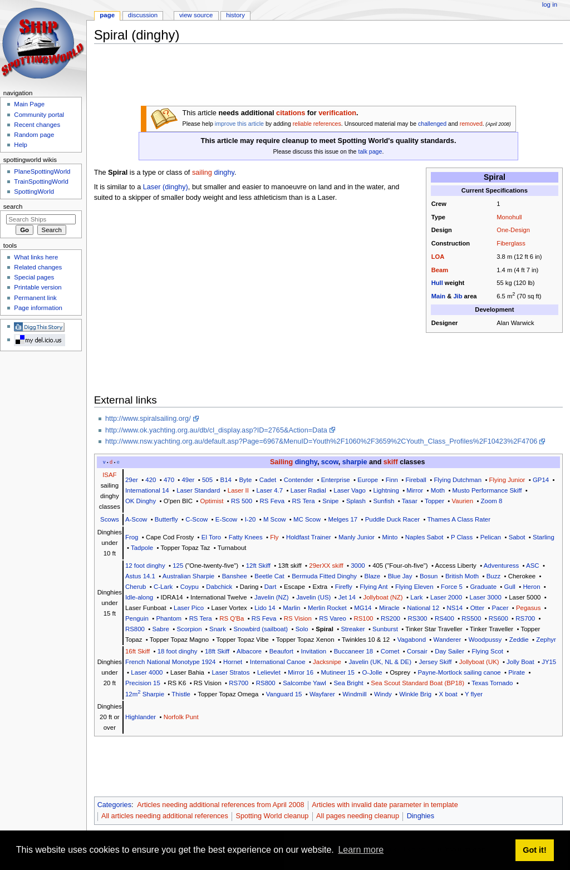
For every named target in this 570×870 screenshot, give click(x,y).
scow (329, 462)
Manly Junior (356, 537)
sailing (202, 172)
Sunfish (383, 501)
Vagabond (411, 639)
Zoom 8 (492, 501)
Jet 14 (347, 597)
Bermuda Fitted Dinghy (324, 576)
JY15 (549, 661)
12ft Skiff (258, 565)
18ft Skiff (217, 651)
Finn (392, 479)
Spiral (324, 629)
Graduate (483, 586)
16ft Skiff (137, 651)
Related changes (38, 267)
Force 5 (452, 586)
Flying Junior (507, 479)
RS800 (135, 629)
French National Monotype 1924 (170, 661)
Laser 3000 (486, 597)
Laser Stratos (230, 672)
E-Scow (226, 519)
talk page (370, 151)
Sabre (160, 629)
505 (207, 479)
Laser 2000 (446, 597)
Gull (509, 586)
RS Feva (272, 501)
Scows (109, 519)
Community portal (39, 114)
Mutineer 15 (338, 672)
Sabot (517, 537)
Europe (367, 479)
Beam (439, 270)
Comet (390, 651)
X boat (448, 694)
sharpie (354, 462)
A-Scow (136, 519)
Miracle (389, 607)
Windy (383, 694)
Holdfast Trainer (308, 537)
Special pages (34, 277)
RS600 (498, 618)
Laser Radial (308, 490)
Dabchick (219, 586)
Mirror (414, 490)
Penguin (137, 618)
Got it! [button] (534, 850)
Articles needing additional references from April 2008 (220, 805)
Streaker (353, 629)
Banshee (234, 576)
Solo (302, 629)
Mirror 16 (300, 672)
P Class (462, 537)
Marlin (291, 607)
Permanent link (35, 297)
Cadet (267, 479)
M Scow (274, 519)
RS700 (525, 618)
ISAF (109, 474)
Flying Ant (373, 586)
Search (13, 206)
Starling (543, 537)
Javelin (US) (313, 597)
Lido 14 (264, 607)
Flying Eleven (414, 586)
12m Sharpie (144, 694)
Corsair (417, 651)
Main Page (29, 104)
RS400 (444, 618)
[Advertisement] (296, 77)
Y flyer (474, 694)
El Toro (211, 537)
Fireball (415, 479)
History (235, 15)
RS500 (471, 618)
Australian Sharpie (188, 576)
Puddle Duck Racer (392, 519)
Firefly (343, 586)
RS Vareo (332, 618)
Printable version (37, 287)
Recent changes (37, 124)
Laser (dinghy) (165, 187)
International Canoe (278, 661)
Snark (217, 629)
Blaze (373, 576)
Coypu (189, 586)
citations (290, 113)
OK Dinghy (140, 501)
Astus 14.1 (140, 576)
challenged (432, 123)
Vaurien (463, 501)
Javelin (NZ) (271, 597)
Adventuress (501, 565)
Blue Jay (400, 576)
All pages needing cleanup (357, 816)
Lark (416, 597)
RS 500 (241, 501)
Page (107, 15)
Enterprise (335, 479)
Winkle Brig (415, 694)
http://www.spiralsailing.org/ (148, 418)
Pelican (490, 537)
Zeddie (519, 639)
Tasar (409, 501)
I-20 (250, 519)
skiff (391, 462)
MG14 (362, 607)
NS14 (455, 607)
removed (471, 123)
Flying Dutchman (457, 479)
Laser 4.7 (269, 490)
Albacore (249, 651)
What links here (36, 257)
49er (188, 479)
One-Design (513, 230)
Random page (34, 134)
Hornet (232, 661)
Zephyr (546, 639)
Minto (389, 537)
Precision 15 (142, 683)
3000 (358, 565)
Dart (270, 586)
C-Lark (163, 586)
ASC (532, 565)
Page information (38, 307)
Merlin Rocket (327, 607)
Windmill (354, 694)
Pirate (516, 672)
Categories (114, 805)
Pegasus (528, 607)
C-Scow (196, 519)
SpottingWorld (34, 191)
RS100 (363, 618)
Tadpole (142, 547)
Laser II (238, 490)
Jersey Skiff (435, 661)
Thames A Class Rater (458, 519)
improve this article (239, 123)
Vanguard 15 (284, 694)
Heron (531, 586)
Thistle (180, 694)
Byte (245, 479)
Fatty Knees (246, 537)
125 (178, 565)
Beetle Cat (269, 576)
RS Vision (298, 618)
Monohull (509, 217)
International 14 (147, 490)
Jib (457, 296)
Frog (132, 537)
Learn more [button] (361, 849)
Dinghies (420, 816)
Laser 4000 (147, 672)
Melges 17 (342, 519)
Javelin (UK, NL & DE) (379, 661)
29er (131, 479)
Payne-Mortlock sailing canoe (459, 672)
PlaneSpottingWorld (42, 171)
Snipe (330, 501)
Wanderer (447, 639)
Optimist (212, 501)
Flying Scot (487, 651)
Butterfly (166, 519)
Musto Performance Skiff (487, 490)
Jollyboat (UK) (479, 661)
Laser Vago (349, 490)
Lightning (386, 490)
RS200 (390, 618)
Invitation (313, 651)
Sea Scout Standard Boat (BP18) (417, 683)
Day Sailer (449, 651)
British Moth (462, 576)
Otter (477, 607)
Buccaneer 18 (353, 651)
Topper (434, 501)
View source (196, 15)
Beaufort (281, 651)
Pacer (500, 607)
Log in (549, 4)
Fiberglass (511, 243)
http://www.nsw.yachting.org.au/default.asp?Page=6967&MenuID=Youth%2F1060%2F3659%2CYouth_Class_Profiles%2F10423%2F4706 (321, 441)
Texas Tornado (492, 683)
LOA (438, 256)
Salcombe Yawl (304, 683)
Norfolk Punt (181, 717)
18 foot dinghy (178, 651)
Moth (438, 490)
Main (438, 296)
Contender (298, 479)
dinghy (224, 172)
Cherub (135, 586)
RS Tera (303, 501)
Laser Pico (189, 607)
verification (337, 113)
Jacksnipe (327, 661)
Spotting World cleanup (271, 816)
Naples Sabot (424, 537)
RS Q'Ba (231, 618)
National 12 (423, 607)
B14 (226, 479)
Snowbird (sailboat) (260, 629)
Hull (437, 282)
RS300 (417, 618)
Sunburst (385, 629)
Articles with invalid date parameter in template (385, 805)
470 (169, 479)
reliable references (317, 123)
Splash (356, 501)
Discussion (143, 15)
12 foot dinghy (145, 565)
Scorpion (189, 629)
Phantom (168, 618)
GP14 (541, 479)
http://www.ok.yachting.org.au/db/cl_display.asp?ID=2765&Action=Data (216, 430)
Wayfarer (322, 694)
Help (20, 144)
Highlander (140, 717)
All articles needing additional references (164, 816)
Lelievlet (269, 672)
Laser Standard (198, 490)
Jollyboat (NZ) (383, 597)
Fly (274, 537)
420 (150, 479)
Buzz (493, 576)
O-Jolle (372, 672)
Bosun (429, 576)
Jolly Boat (520, 661)
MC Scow (307, 519)
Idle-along (139, 597)
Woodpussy (485, 639)
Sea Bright (348, 683)
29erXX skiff (326, 565)
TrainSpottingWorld (41, 181)
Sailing (281, 462)
